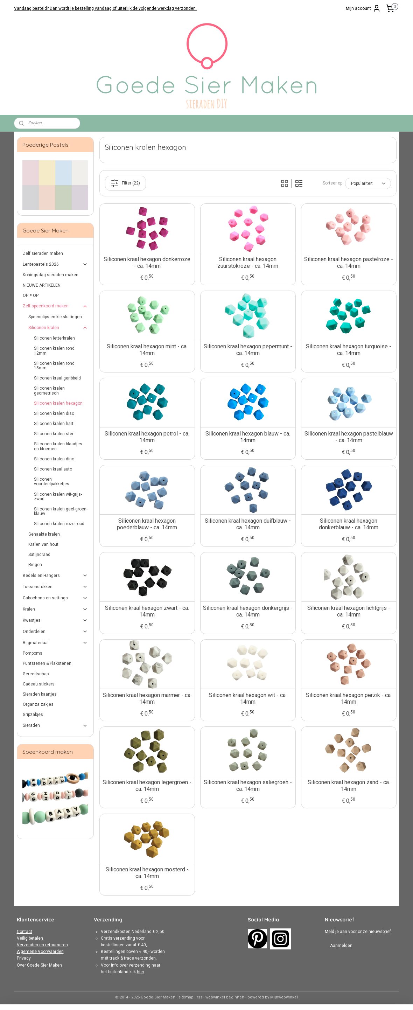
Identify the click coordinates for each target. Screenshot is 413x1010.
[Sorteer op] (367, 183)
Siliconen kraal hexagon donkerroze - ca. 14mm (147, 262)
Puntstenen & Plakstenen (47, 663)
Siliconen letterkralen (54, 338)
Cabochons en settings (55, 598)
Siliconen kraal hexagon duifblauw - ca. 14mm (248, 524)
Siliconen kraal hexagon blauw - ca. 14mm (247, 437)
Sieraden (55, 726)
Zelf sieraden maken (43, 253)
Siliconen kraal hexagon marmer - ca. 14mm (147, 698)
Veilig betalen (30, 938)
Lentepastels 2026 (55, 264)
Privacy (24, 958)
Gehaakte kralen (44, 534)
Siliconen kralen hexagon (58, 403)
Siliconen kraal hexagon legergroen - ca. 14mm (147, 785)
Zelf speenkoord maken (55, 306)
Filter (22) (125, 183)
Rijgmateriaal (55, 643)
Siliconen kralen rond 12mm (54, 350)
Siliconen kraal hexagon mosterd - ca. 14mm (146, 872)
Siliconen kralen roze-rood (59, 523)
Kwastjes (55, 620)
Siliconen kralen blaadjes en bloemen (58, 446)
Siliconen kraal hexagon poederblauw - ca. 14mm (147, 524)
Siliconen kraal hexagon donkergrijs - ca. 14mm (248, 611)
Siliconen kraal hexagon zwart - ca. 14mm (147, 611)
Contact (24, 931)
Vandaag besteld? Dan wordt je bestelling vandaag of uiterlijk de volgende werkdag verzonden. (105, 8)
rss (199, 997)
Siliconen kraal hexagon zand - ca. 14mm (348, 785)
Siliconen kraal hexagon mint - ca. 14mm (146, 349)
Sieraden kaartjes (40, 694)
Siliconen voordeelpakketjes (51, 481)
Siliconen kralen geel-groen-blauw (61, 511)
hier (140, 971)
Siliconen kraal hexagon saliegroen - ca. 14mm (248, 785)
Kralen (55, 609)
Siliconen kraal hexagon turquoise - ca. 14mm (348, 349)
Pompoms (32, 653)
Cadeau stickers (39, 684)
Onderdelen (55, 631)
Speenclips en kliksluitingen (55, 316)
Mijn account (363, 8)
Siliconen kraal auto (53, 469)
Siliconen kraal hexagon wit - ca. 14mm (248, 698)
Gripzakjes (33, 714)
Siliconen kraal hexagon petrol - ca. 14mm (147, 437)
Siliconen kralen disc (54, 413)
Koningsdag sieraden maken (50, 274)
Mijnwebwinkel (284, 997)
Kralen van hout (43, 544)
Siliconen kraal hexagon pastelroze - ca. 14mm (348, 262)
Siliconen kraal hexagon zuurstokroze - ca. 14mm (247, 262)
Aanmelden (341, 945)
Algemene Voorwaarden (40, 951)
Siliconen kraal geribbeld (57, 378)
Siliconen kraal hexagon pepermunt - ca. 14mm (247, 349)
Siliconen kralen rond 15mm (54, 365)
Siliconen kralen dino (54, 459)
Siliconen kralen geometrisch (49, 390)
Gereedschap (36, 673)
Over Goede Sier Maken (39, 965)
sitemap (186, 997)
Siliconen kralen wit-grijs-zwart (58, 496)
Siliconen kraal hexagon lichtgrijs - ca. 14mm (348, 611)
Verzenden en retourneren (42, 944)
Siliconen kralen (58, 327)
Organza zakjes (38, 704)
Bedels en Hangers (55, 575)
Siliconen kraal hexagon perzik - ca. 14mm (348, 698)
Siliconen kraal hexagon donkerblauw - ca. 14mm (348, 524)
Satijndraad (39, 554)
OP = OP (30, 295)
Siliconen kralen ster (54, 433)
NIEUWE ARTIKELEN (42, 285)
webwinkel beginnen (224, 997)
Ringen (35, 564)
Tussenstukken (55, 587)
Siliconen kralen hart (54, 423)
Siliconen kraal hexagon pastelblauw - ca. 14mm (348, 437)
